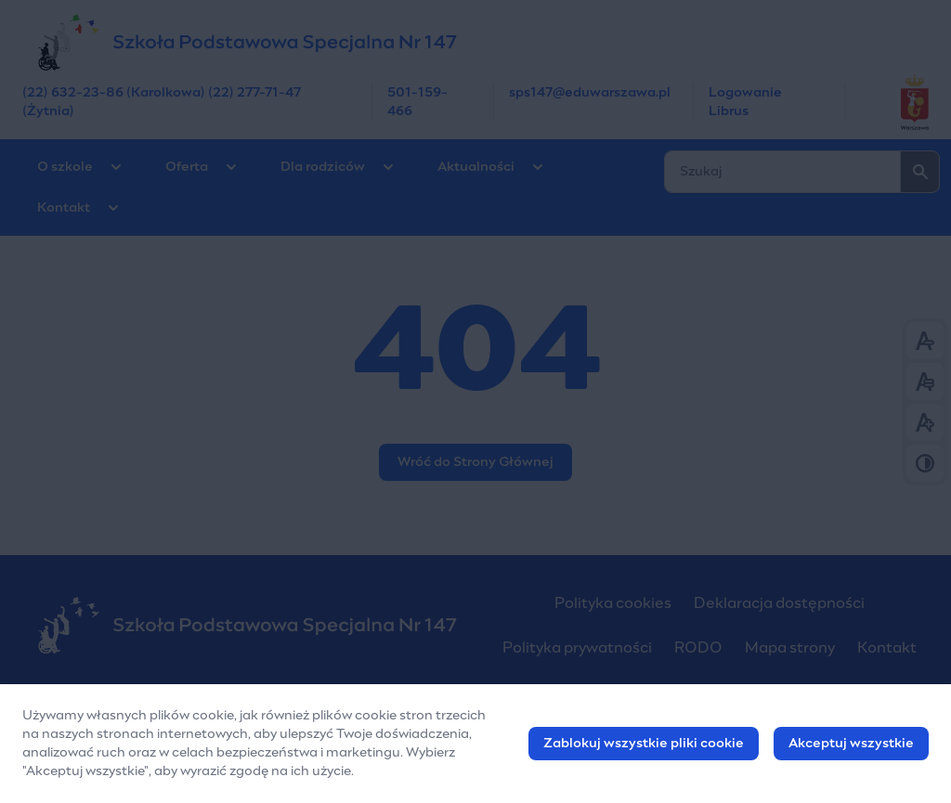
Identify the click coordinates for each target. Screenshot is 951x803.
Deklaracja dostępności (779, 603)
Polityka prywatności (577, 648)
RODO (698, 648)
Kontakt (63, 207)
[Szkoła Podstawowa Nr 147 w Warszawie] (475, 41)
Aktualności (476, 167)
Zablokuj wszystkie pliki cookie (643, 746)
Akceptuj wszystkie (851, 746)
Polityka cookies (612, 603)
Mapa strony (790, 648)
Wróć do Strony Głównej (475, 462)
